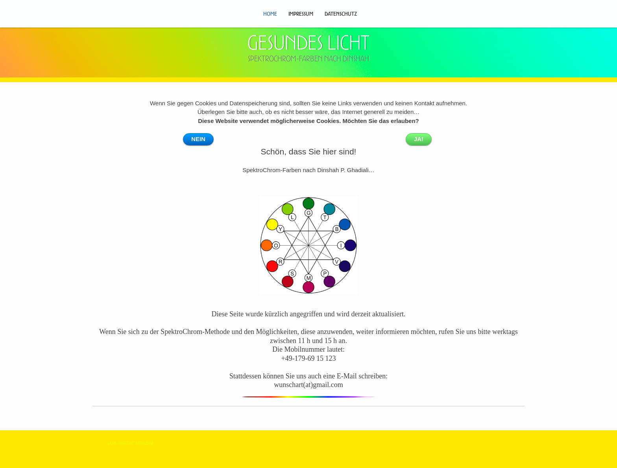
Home (270, 14)
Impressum (300, 14)
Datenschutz (341, 14)
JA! (418, 139)
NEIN (198, 139)
